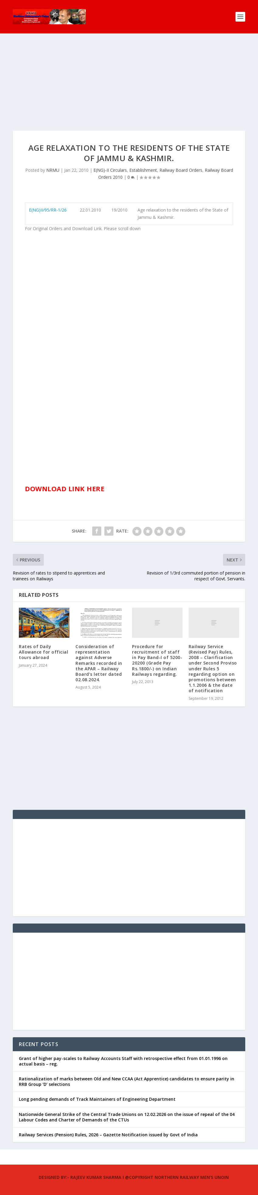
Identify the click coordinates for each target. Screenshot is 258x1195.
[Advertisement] (129, 88)
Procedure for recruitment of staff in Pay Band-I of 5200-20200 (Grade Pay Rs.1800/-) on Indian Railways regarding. (157, 660)
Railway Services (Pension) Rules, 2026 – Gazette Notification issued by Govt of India (108, 1135)
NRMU (52, 170)
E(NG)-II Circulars (110, 170)
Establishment (143, 170)
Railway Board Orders (180, 170)
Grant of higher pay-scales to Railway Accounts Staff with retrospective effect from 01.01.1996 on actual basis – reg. (123, 1061)
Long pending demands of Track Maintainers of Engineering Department (97, 1099)
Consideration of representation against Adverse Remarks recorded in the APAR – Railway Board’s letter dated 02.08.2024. (98, 663)
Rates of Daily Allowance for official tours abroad (43, 652)
